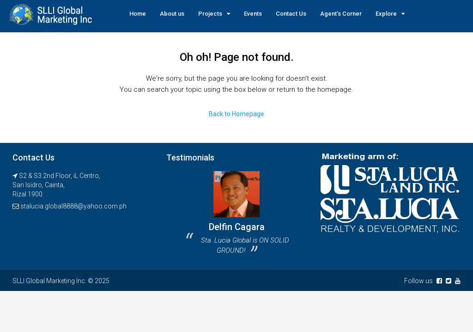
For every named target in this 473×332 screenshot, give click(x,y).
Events (253, 13)
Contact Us (291, 13)
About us (172, 13)
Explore (386, 13)
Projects (210, 13)
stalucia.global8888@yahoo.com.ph (73, 206)
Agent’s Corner (341, 13)
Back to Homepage (236, 114)
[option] (236, 216)
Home (137, 13)
